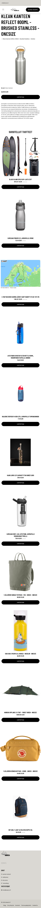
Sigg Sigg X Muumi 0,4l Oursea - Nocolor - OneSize (20, 654)
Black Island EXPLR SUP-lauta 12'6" (20, 179)
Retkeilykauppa (33, 9)
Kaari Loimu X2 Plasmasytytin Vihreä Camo (20, 475)
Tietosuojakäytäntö (26, 905)
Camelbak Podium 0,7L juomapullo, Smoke (21, 238)
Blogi (4, 905)
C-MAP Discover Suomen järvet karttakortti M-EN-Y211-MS (20, 297)
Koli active (5, 880)
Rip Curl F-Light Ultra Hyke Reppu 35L (21, 830)
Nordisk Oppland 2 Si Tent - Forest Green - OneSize (20, 712)
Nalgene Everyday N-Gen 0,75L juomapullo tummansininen (20, 417)
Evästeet (17, 905)
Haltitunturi (5, 877)
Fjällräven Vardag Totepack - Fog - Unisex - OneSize (20, 595)
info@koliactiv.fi (5, 3)
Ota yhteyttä (10, 905)
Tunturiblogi (5, 883)
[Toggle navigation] (3, 9)
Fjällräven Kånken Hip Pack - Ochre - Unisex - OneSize (20, 771)
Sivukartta (35, 905)
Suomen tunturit (6, 874)
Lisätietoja (20, 97)
